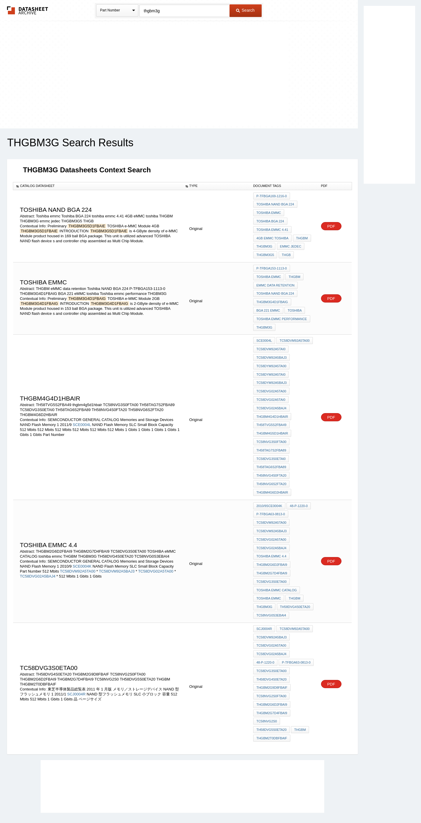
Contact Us (297, 803)
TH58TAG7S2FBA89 (271, 435)
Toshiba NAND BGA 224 (275, 204)
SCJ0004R (76, 664)
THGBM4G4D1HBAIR (272, 403)
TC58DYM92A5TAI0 (270, 364)
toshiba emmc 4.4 (271, 535)
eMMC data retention (275, 280)
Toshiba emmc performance (281, 311)
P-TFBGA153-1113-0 (271, 264)
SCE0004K (82, 544)
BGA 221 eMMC (268, 303)
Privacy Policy (153, 803)
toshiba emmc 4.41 (272, 227)
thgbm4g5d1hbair (272, 419)
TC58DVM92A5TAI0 (270, 340)
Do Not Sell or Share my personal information (207, 803)
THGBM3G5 (265, 251)
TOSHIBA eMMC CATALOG (276, 566)
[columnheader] (97, 186)
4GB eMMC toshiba (272, 235)
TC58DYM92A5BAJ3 (271, 372)
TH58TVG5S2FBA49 (271, 411)
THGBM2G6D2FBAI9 (271, 542)
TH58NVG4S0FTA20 (271, 459)
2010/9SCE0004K (269, 487)
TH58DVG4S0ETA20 (294, 582)
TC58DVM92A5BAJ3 (271, 348)
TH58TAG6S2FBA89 (271, 451)
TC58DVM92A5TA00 (294, 332)
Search (245, 10)
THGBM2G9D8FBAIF (271, 658)
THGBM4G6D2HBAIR (272, 474)
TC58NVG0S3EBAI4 (271, 590)
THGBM (302, 235)
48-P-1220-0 (298, 487)
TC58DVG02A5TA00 (271, 380)
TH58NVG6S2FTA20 (271, 466)
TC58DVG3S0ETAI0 (271, 443)
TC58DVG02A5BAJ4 (271, 395)
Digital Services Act (267, 803)
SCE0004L (82, 411)
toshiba (294, 303)
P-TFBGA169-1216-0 (271, 196)
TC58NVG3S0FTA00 (271, 427)
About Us (319, 803)
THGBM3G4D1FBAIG (272, 296)
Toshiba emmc (268, 212)
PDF (331, 224)
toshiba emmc (268, 574)
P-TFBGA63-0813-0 (270, 495)
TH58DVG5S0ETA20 (271, 698)
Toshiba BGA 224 (270, 219)
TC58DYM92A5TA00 (271, 356)
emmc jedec (290, 243)
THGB (285, 251)
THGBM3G (264, 243)
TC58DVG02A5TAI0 (270, 387)
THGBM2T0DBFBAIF (271, 705)
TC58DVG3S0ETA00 (271, 558)
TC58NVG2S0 (266, 690)
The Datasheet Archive (27, 10)
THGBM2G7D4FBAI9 (271, 550)
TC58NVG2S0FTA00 (271, 666)
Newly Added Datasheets (115, 803)
